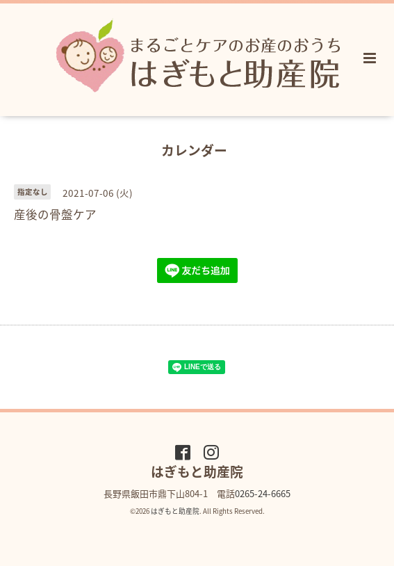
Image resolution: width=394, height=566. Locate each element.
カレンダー (194, 150)
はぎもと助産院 (175, 511)
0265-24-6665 (262, 493)
